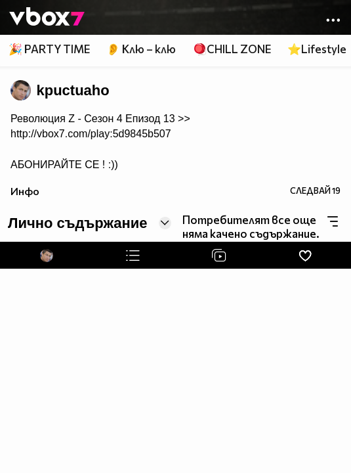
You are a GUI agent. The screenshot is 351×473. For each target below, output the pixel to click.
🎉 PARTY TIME (49, 49)
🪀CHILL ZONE (232, 49)
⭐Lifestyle (316, 49)
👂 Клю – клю (141, 49)
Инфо (24, 191)
